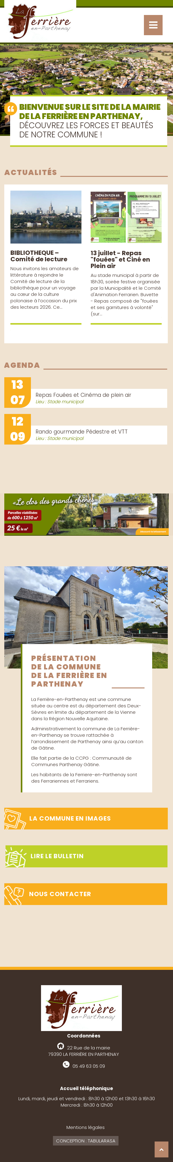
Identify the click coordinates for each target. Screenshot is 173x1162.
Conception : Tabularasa (85, 1141)
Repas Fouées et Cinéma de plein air (83, 395)
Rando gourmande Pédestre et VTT (82, 431)
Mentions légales (85, 1127)
